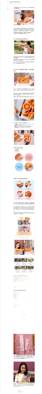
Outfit (14, 3)
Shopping (18, 3)
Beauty (16, 3)
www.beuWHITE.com (16, 291)
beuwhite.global (18, 294)
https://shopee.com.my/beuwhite (23, 278)
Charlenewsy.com (14, 2)
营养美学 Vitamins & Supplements (18, 304)
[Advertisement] (24, 327)
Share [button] (7, 6)
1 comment (16, 359)
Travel (12, 3)
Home (9, 3)
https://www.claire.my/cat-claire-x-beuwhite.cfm (24, 279)
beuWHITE (16, 298)
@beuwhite (17, 295)
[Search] (34, 2)
